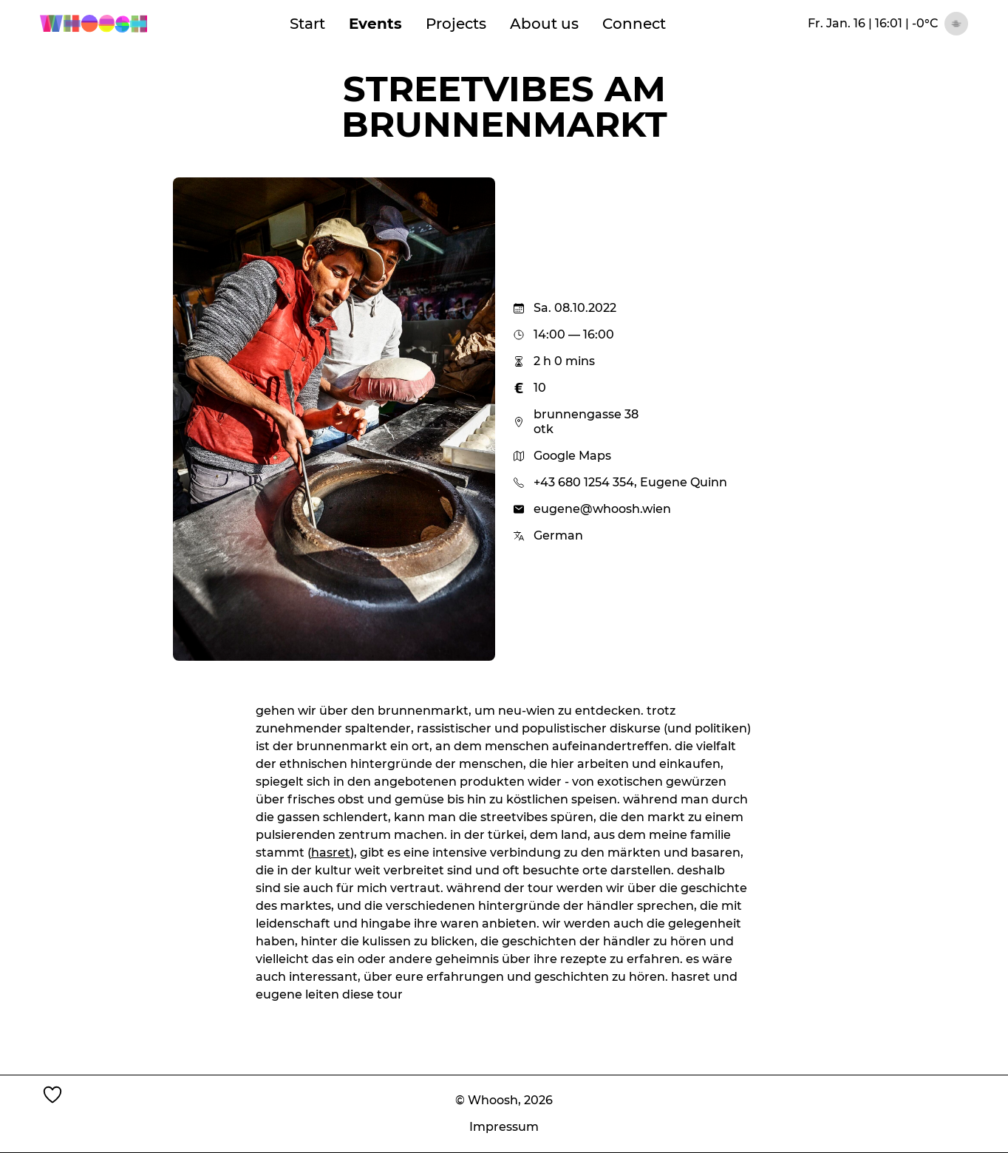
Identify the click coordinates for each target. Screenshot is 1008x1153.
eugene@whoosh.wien (602, 509)
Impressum (504, 1127)
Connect (634, 24)
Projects (456, 24)
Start (307, 24)
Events (375, 24)
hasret (330, 853)
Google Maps (562, 456)
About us (544, 24)
